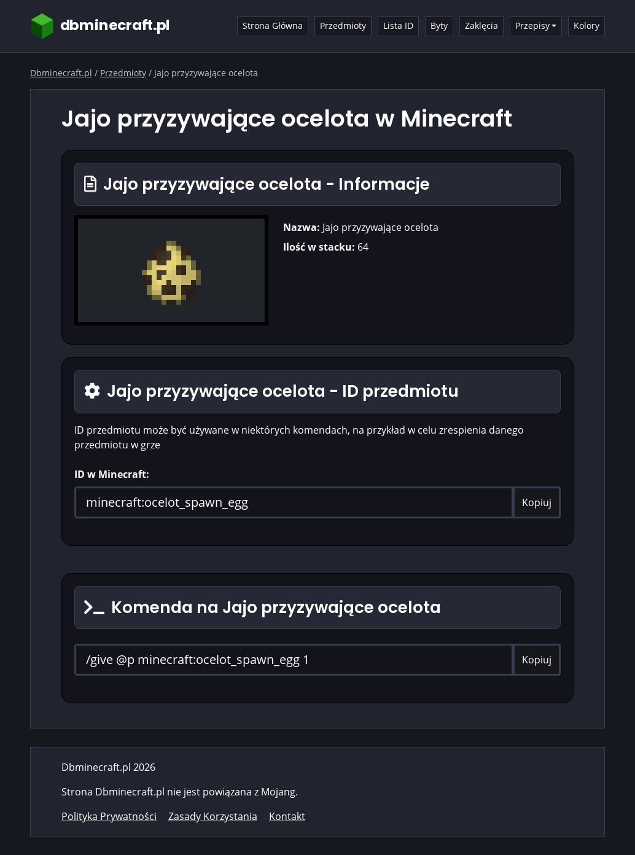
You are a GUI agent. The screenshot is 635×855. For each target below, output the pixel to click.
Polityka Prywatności (109, 816)
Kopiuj (536, 502)
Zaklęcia (481, 25)
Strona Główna (273, 25)
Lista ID (398, 25)
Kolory (586, 25)
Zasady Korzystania (212, 816)
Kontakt (287, 816)
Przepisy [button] (532, 25)
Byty (439, 25)
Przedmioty (343, 25)
